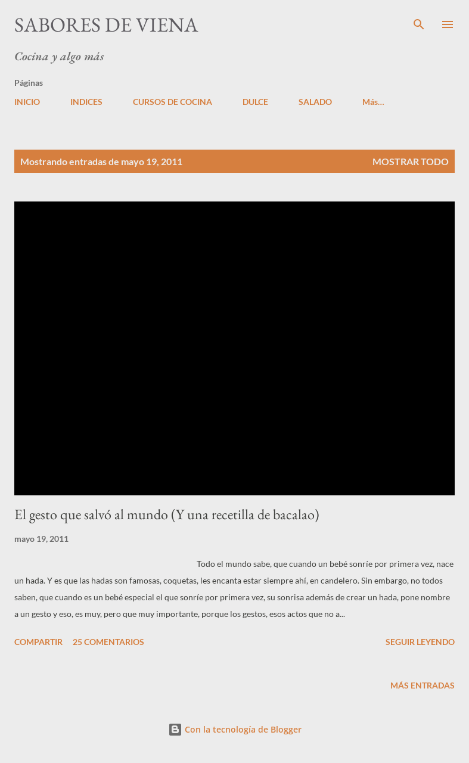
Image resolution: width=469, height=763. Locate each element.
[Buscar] (419, 21)
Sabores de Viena (106, 24)
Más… (373, 102)
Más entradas (422, 685)
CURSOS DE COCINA (172, 102)
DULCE (255, 102)
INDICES (86, 102)
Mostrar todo (410, 161)
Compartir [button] (38, 642)
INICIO (27, 102)
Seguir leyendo (420, 642)
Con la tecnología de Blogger (235, 729)
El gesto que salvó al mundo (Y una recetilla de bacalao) (166, 514)
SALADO (315, 102)
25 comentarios (108, 642)
